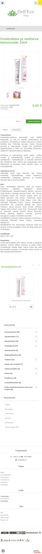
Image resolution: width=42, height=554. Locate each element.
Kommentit (16, 130)
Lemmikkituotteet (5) (13, 383)
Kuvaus (5, 130)
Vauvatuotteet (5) (11, 350)
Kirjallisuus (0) (10, 378)
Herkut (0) (8, 373)
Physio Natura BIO (12, 427)
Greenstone (9, 414)
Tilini (1, 512)
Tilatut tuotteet (4, 517)
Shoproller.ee (38, 552)
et (36, 3)
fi (40, 3)
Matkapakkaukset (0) (13, 355)
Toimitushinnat (4, 480)
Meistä (2, 472)
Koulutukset (4, 482)
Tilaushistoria (4, 515)
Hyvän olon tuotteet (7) (14, 364)
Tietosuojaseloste (5, 475)
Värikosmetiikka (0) (12, 369)
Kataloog (11, 29)
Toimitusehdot (4, 477)
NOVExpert (9, 423)
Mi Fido (8, 418)
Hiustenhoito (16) (11, 341)
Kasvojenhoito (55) (12, 332)
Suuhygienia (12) (11, 346)
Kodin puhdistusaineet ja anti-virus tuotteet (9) (19, 388)
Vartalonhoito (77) (12, 337)
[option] (21, 292)
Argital (11, 107)
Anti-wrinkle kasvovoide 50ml (21, 300)
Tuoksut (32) (9, 360)
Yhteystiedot (4, 485)
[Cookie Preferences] (3, 551)
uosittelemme (5, 498)
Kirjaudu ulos (4, 520)
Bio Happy (9, 409)
